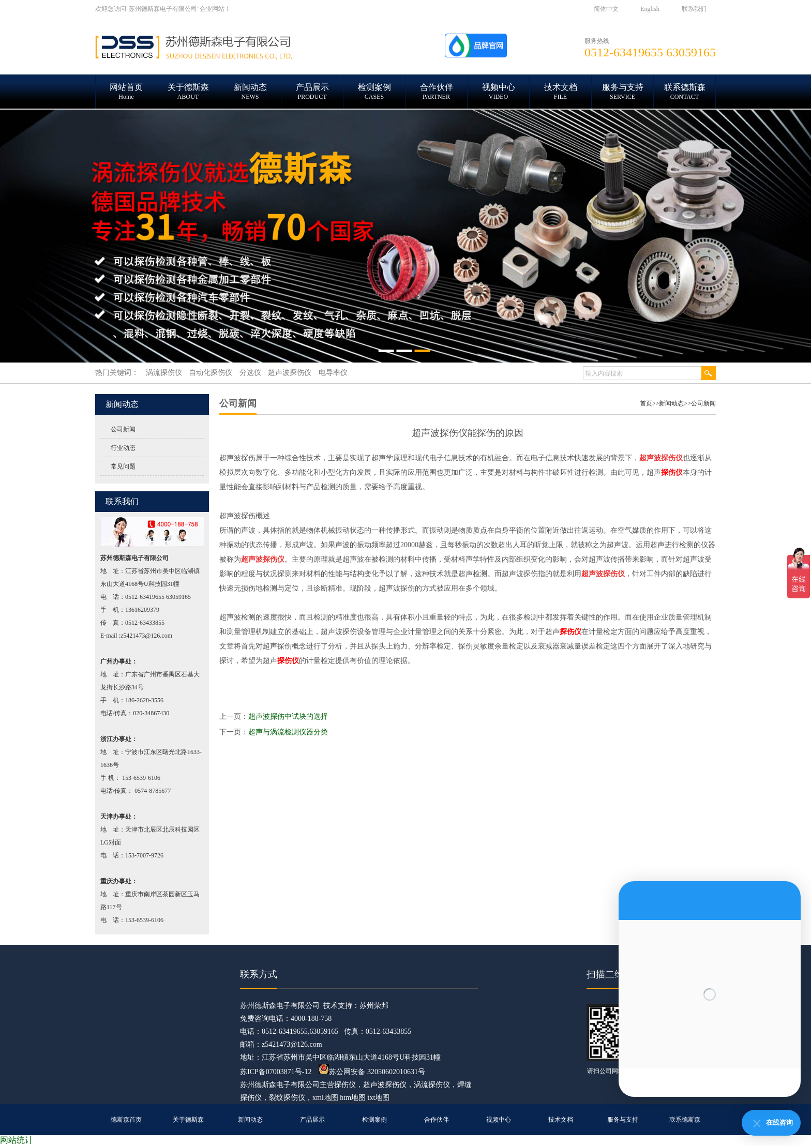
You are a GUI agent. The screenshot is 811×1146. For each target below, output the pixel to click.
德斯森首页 (126, 1119)
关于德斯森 (188, 1119)
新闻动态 (671, 403)
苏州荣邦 (373, 1005)
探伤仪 (345, 1085)
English (649, 8)
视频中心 (498, 1119)
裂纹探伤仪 (287, 1098)
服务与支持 (622, 1119)
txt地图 (379, 1098)
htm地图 (353, 1098)
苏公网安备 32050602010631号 (372, 1072)
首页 (646, 403)
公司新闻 (123, 429)
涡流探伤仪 (432, 1085)
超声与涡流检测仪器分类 (288, 732)
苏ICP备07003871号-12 (275, 1072)
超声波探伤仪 (385, 1085)
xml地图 (325, 1098)
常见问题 (123, 466)
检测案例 (374, 1119)
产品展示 (312, 1119)
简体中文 (606, 8)
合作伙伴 (436, 1119)
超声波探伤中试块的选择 (288, 716)
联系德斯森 (684, 1119)
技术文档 (560, 1119)
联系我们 (694, 8)
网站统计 (16, 1140)
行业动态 (123, 447)
